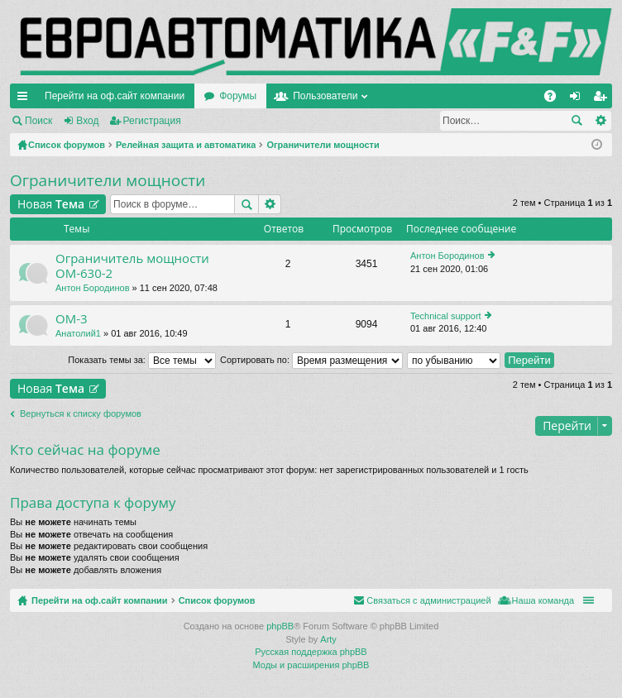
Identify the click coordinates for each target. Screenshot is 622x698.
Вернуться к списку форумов (80, 413)
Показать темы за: (142, 360)
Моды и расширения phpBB (311, 665)
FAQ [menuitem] (555, 99)
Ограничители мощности (107, 180)
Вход (87, 121)
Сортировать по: (311, 360)
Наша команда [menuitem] (543, 600)
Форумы (237, 96)
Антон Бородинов (92, 288)
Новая (50, 204)
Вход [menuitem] (578, 99)
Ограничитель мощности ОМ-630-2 (132, 266)
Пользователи (325, 96)
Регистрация (152, 121)
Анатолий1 (78, 333)
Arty (328, 639)
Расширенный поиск (600, 121)
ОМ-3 (71, 319)
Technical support (445, 316)
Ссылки (26, 99)
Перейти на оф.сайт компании (114, 96)
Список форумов (217, 600)
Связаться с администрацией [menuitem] (428, 600)
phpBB (280, 626)
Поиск (38, 121)
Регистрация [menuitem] (603, 99)
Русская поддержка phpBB (310, 652)
